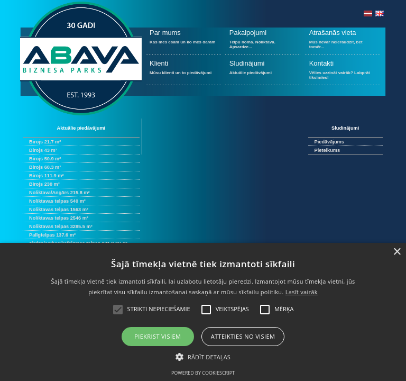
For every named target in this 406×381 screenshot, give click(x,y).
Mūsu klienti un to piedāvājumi (184, 71)
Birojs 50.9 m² (45, 158)
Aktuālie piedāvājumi (263, 71)
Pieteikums (327, 150)
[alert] (203, 312)
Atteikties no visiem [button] (243, 336)
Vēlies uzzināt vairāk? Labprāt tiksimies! (343, 71)
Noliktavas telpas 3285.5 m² (61, 226)
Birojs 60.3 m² (45, 167)
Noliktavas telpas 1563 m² (58, 209)
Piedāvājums (329, 141)
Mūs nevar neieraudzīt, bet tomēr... (343, 41)
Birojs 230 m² (44, 184)
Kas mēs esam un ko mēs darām (184, 41)
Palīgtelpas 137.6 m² (52, 235)
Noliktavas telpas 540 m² (57, 201)
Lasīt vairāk (301, 292)
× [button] (397, 252)
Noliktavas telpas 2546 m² (58, 218)
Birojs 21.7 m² (45, 141)
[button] (203, 356)
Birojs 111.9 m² (46, 175)
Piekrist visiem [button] (157, 336)
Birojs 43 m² (43, 150)
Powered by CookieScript (203, 372)
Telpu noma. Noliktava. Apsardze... (263, 41)
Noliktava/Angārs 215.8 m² (59, 192)
